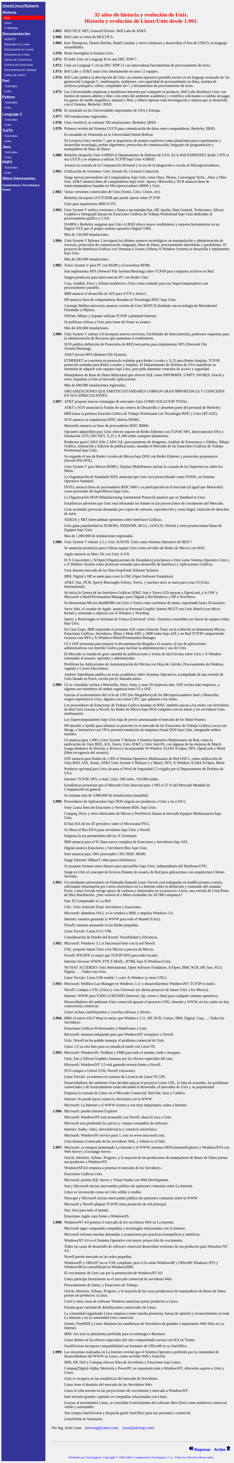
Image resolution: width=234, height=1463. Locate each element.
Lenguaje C (12, 114)
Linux (7, 23)
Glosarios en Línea (17, 54)
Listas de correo (15, 75)
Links (7, 91)
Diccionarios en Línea (18, 49)
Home (6, 189)
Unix (7, 18)
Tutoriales (10, 86)
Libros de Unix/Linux (18, 59)
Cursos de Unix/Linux (18, 64)
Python (8, 97)
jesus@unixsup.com (138, 1428)
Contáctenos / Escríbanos (21, 185)
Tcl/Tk (7, 131)
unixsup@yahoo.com (102, 1428)
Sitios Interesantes (18, 178)
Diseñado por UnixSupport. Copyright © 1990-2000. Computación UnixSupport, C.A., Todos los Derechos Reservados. (141, 1457)
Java (6, 147)
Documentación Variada (20, 70)
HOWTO (10, 39)
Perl (5, 81)
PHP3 (7, 162)
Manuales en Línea (17, 44)
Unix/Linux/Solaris (20, 6)
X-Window (11, 28)
